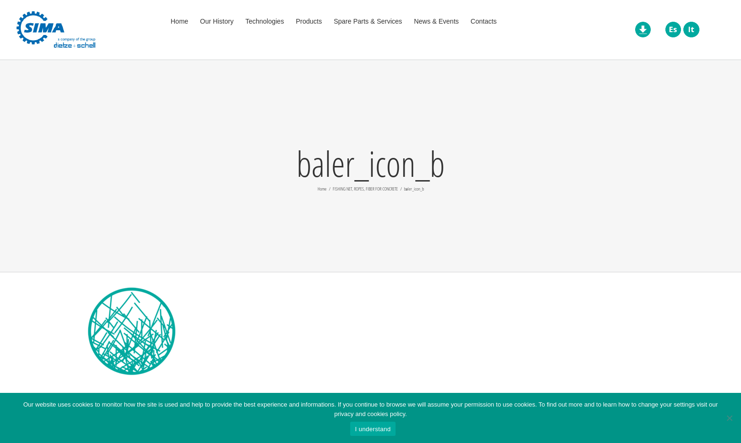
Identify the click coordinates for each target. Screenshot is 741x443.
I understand (372, 429)
